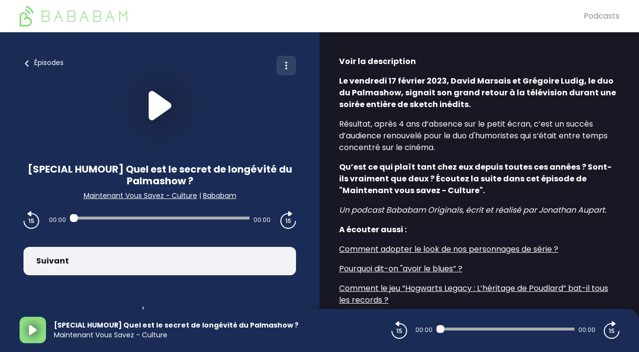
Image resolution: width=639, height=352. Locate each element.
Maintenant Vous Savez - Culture (140, 195)
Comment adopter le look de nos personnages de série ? (448, 249)
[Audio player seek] (159, 218)
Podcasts (601, 16)
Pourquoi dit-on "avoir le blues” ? (400, 268)
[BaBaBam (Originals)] (302, 16)
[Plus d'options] (286, 65)
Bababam (219, 195)
